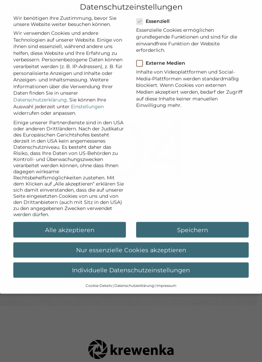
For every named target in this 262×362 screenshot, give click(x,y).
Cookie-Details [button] (99, 279)
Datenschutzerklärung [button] (134, 279)
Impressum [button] (166, 279)
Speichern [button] (192, 223)
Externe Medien (163, 57)
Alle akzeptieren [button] (69, 223)
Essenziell (155, 15)
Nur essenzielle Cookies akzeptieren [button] (131, 243)
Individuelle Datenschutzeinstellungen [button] (131, 263)
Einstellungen (87, 100)
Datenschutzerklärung (40, 93)
